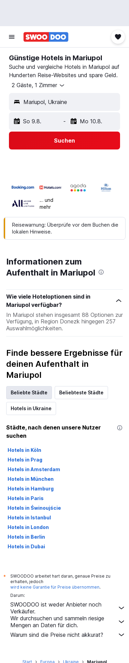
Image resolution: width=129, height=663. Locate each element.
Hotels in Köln (24, 450)
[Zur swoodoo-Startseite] (45, 37)
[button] (11, 36)
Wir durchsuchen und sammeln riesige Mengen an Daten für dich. (68, 622)
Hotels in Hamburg (31, 488)
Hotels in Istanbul (29, 517)
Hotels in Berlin (26, 537)
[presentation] (101, 272)
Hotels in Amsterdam (34, 469)
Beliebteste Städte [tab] (81, 392)
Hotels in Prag (25, 460)
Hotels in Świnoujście (34, 508)
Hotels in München (31, 479)
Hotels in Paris (26, 498)
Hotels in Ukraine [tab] (31, 408)
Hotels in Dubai (26, 546)
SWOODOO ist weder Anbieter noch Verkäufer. (68, 608)
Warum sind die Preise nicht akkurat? (68, 635)
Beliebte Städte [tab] (29, 392)
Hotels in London (28, 527)
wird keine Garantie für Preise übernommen (54, 587)
